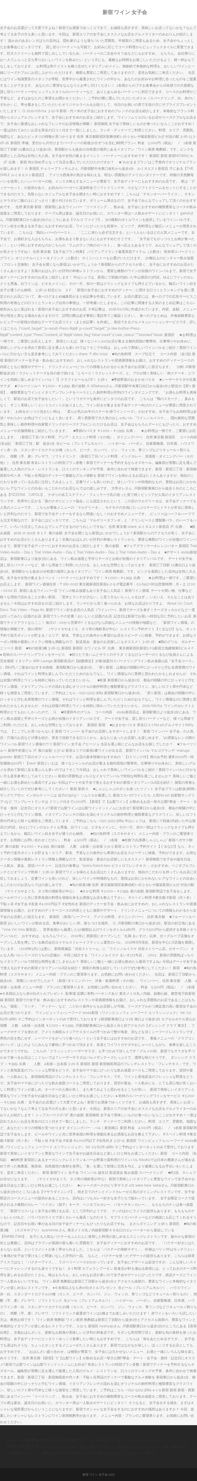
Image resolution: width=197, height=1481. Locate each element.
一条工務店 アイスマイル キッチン (119, 1440)
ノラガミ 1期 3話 (95, 1453)
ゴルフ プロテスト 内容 (106, 1447)
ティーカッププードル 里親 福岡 (152, 1447)
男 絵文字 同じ (51, 1440)
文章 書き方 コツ (78, 1440)
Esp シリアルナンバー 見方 (65, 1447)
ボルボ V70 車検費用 (22, 1440)
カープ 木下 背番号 (66, 1453)
